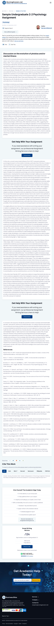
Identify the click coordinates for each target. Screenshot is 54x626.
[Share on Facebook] (10, 460)
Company (35, 600)
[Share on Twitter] (13, 460)
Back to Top (5, 616)
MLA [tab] (9, 471)
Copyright (16, 623)
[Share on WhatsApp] (23, 460)
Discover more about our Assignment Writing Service (27, 519)
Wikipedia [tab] (39, 471)
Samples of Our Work (21, 11)
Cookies (19, 623)
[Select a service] (22, 580)
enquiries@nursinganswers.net (40, 605)
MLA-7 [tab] (15, 471)
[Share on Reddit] (16, 460)
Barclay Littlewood (46, 28)
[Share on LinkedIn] (19, 460)
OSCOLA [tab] (47, 471)
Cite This (11, 44)
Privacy (3, 623)
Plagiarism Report (7, 28)
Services (11, 11)
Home (4, 11)
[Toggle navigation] (50, 2)
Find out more (27, 155)
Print (4, 44)
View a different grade (9, 32)
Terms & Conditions (9, 623)
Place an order (27, 546)
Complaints (24, 623)
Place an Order (36, 580)
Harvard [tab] (22, 471)
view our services (18, 41)
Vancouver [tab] (31, 471)
